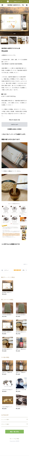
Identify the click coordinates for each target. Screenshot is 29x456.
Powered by (14, 441)
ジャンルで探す (5, 419)
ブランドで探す (5, 424)
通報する (25, 264)
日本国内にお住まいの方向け (15, 129)
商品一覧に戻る (14, 431)
